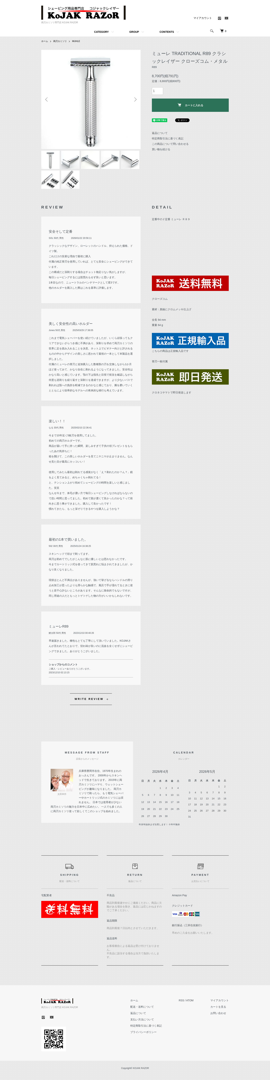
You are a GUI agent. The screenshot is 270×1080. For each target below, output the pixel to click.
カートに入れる (190, 105)
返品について (160, 133)
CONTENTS (167, 31)
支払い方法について (142, 1019)
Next (135, 99)
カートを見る (218, 1007)
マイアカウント (203, 17)
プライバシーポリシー (143, 1032)
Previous (47, 99)
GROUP (134, 31)
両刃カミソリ (60, 41)
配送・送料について (142, 1007)
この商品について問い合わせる (170, 143)
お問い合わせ (218, 1013)
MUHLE (76, 41)
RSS (181, 1000)
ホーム (44, 41)
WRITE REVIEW (89, 699)
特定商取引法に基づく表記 (167, 138)
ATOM (190, 1000)
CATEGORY (101, 31)
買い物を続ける (161, 149)
